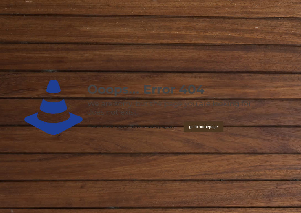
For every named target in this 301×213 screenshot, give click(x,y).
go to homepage (203, 126)
